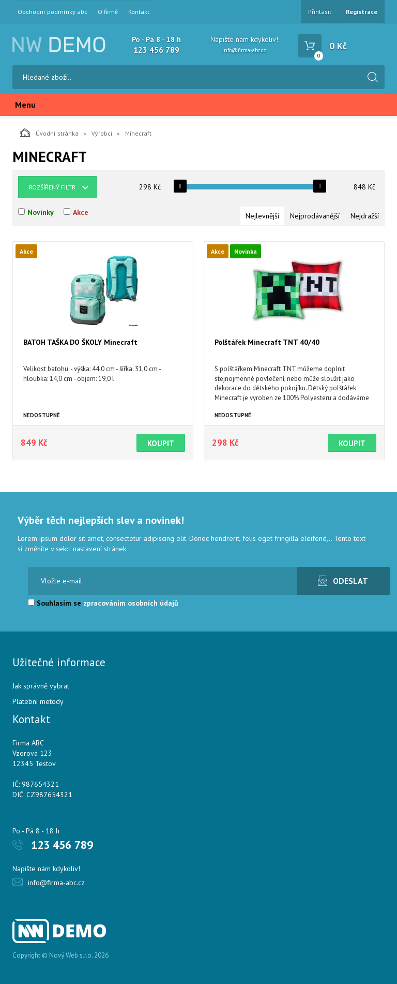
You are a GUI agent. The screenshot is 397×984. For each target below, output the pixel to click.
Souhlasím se (103, 603)
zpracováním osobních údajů (130, 603)
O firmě (108, 12)
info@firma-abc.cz (244, 50)
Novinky (40, 212)
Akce (80, 212)
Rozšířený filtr (52, 187)
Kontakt (138, 12)
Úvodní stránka (49, 132)
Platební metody (38, 701)
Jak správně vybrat (40, 686)
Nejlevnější (262, 216)
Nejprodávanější (315, 216)
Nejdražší (364, 216)
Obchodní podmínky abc (52, 12)
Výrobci (101, 133)
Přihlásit (319, 12)
